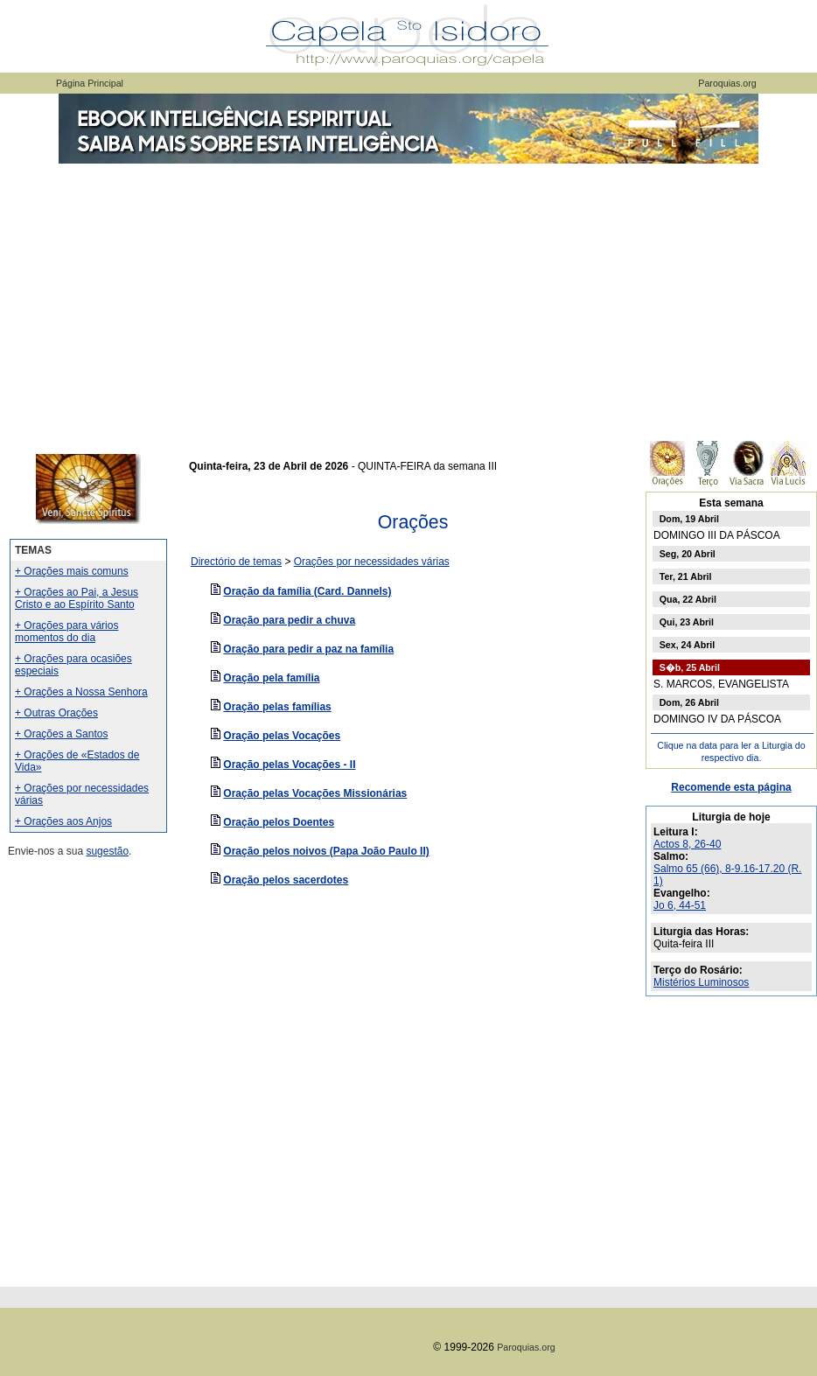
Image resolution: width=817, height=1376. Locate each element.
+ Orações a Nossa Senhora (81, 692)
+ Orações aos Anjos (63, 821)
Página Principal (89, 83)
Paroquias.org (727, 83)
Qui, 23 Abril (687, 622)
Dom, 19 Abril (689, 518)
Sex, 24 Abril (688, 644)
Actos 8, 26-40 (687, 844)
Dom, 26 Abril (689, 702)
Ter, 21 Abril (686, 576)
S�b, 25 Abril (690, 667)
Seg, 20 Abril (688, 553)
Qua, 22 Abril (688, 599)
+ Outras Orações (56, 713)
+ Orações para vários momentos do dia (66, 631)
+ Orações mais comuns (72, 571)
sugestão (107, 851)
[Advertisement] (408, 297)
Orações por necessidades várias (372, 561)
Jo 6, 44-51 (679, 905)
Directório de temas (236, 561)
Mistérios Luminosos (701, 982)
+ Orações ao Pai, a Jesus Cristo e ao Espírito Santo (76, 598)
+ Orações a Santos (61, 734)
